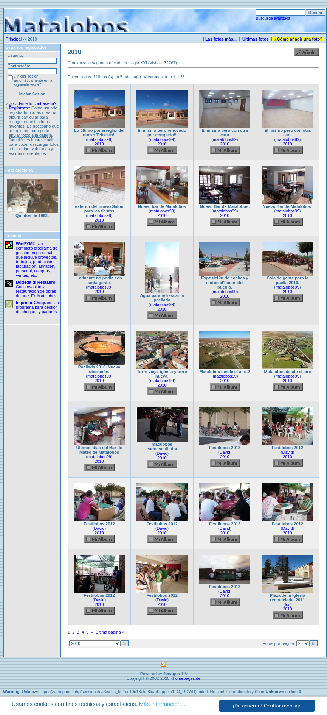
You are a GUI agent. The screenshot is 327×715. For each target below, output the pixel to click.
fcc (287, 604)
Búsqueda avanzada (273, 18)
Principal (14, 39)
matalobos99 (99, 139)
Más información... (162, 704)
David (162, 453)
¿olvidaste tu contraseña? (32, 103)
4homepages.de (186, 678)
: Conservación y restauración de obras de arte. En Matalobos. (37, 289)
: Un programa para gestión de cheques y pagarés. (37, 307)
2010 (99, 144)
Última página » (110, 632)
